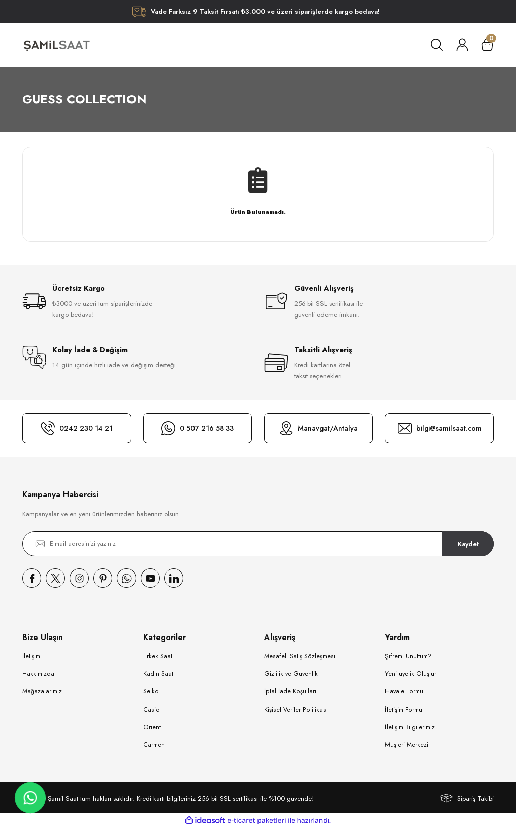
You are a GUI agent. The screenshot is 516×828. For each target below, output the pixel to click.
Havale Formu (404, 691)
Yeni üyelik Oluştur (410, 673)
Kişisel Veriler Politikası (296, 709)
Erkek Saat (157, 656)
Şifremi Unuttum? (408, 656)
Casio (151, 709)
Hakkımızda (38, 673)
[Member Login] (462, 44)
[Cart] (487, 44)
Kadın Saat (158, 673)
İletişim (31, 656)
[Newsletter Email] (258, 543)
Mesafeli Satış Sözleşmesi (299, 656)
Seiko (151, 691)
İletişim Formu (403, 709)
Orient (152, 727)
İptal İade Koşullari (290, 691)
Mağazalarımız (42, 691)
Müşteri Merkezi (406, 744)
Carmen (154, 744)
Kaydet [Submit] (468, 543)
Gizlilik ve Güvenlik (291, 673)
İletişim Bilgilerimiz (410, 727)
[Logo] (56, 44)
